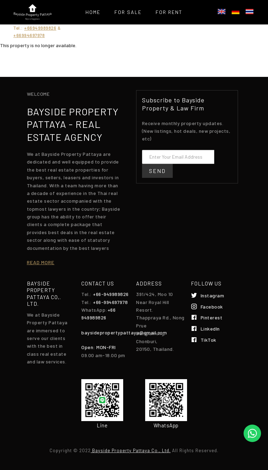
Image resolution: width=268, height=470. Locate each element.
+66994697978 (29, 35)
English (221, 11)
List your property (154, 29)
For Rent (169, 12)
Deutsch (235, 11)
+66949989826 (40, 28)
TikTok (208, 340)
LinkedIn (210, 329)
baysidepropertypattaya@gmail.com (124, 332)
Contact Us (133, 47)
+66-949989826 (111, 294)
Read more (40, 262)
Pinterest (212, 317)
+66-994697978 (110, 302)
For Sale (128, 12)
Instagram (212, 295)
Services (97, 29)
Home (92, 12)
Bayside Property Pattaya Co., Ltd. (131, 450)
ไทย (249, 11)
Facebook (212, 307)
